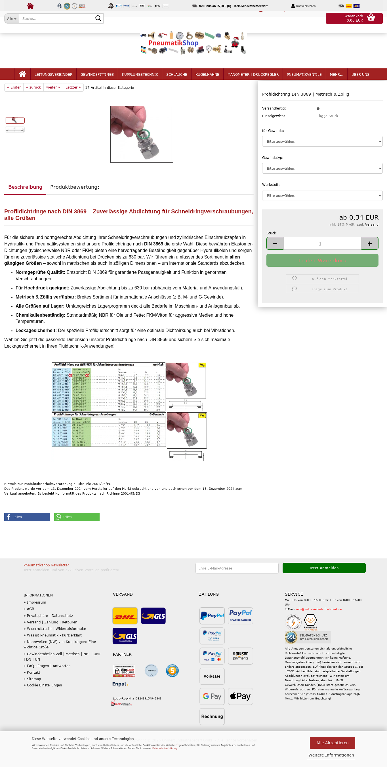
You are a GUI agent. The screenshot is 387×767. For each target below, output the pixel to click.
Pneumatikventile (304, 83)
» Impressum (35, 622)
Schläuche (176, 83)
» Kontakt (32, 692)
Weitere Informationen (331, 755)
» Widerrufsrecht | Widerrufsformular (55, 648)
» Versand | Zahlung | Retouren (50, 641)
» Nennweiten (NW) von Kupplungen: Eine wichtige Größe (60, 664)
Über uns (360, 83)
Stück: (271, 253)
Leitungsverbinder (53, 83)
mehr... (336, 83)
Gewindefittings (97, 83)
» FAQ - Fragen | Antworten (47, 685)
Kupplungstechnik (140, 83)
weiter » (53, 107)
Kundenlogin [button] (273, 18)
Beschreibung (25, 206)
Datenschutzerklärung (164, 748)
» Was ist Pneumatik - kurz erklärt (53, 655)
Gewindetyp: (272, 177)
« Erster (14, 107)
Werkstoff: (271, 204)
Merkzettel (310, 18)
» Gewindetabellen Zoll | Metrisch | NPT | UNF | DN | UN (62, 675)
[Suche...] (11, 18)
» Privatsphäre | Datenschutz (48, 635)
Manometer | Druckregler (253, 83)
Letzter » (73, 107)
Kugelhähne (207, 83)
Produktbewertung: (75, 206)
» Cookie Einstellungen (43, 704)
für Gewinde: (273, 150)
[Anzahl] (322, 263)
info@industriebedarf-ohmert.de (319, 628)
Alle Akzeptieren (332, 742)
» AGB (29, 628)
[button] (236, 18)
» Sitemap (32, 698)
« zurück (33, 107)
